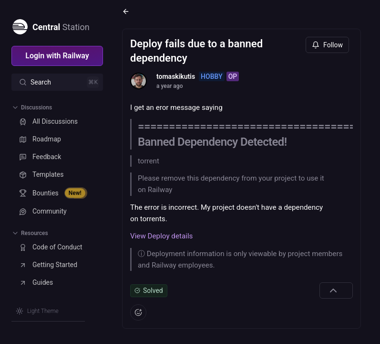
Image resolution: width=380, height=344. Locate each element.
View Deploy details (161, 236)
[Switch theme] (37, 311)
